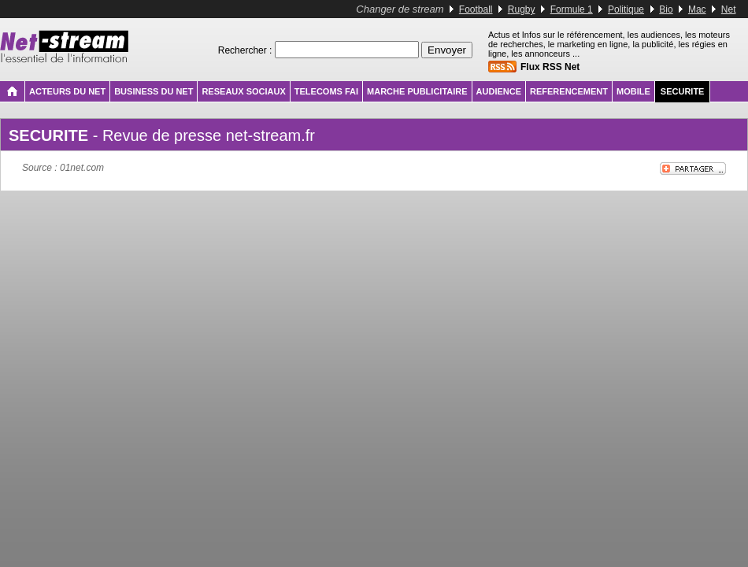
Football (476, 9)
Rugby (521, 9)
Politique (626, 9)
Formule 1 (571, 9)
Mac (697, 9)
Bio (665, 9)
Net (728, 9)
